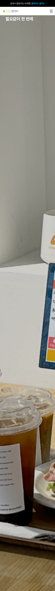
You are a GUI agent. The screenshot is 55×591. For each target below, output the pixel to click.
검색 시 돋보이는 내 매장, (27, 3)
